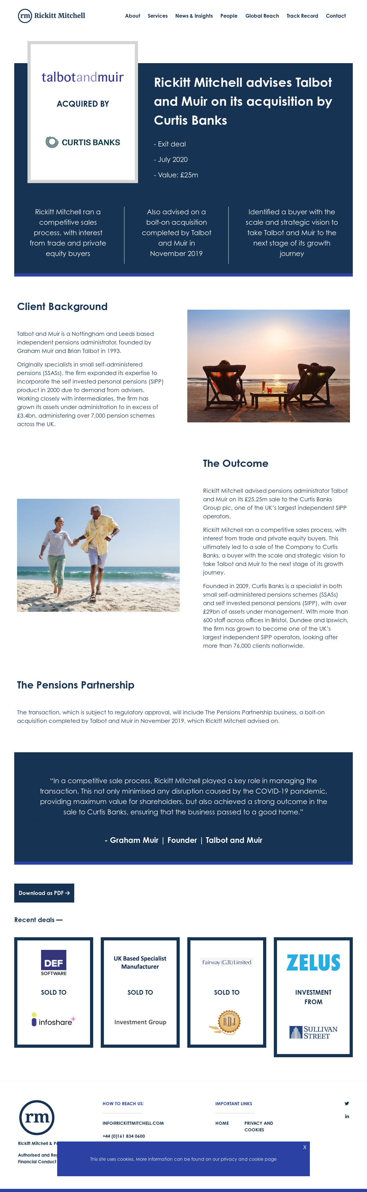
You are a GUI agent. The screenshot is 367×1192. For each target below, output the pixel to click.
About (132, 16)
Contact (336, 16)
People (229, 16)
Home (222, 1123)
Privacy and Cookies (258, 1126)
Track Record (302, 16)
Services (158, 16)
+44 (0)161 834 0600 (124, 1136)
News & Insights (194, 16)
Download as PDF (44, 893)
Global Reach (262, 16)
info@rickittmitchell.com (133, 1123)
